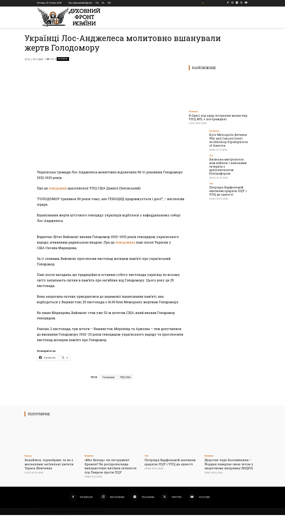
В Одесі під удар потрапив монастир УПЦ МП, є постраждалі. (218, 117)
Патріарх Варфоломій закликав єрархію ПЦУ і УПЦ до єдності (227, 185)
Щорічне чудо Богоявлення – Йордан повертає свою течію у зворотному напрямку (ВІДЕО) (231, 464)
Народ (28, 456)
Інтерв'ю (214, 131)
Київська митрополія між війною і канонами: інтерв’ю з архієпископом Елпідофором (228, 163)
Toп (211, 154)
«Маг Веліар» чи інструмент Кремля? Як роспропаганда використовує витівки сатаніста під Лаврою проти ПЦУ (110, 468)
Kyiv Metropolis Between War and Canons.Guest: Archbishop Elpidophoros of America (227, 139)
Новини (63, 59)
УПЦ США (125, 377)
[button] (203, 3)
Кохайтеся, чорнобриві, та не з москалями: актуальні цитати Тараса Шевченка (51, 464)
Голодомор (109, 377)
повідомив (57, 188)
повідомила (125, 242)
